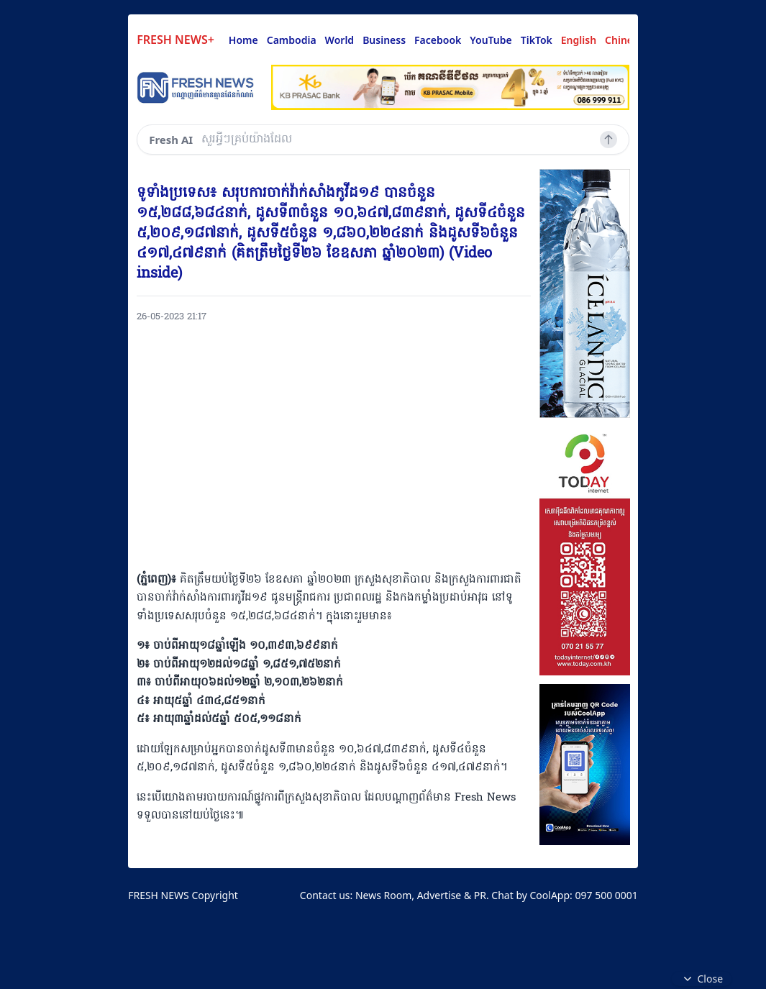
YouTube (490, 40)
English (578, 40)
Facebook (437, 40)
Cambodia (291, 40)
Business (384, 40)
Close (702, 979)
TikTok (536, 40)
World (340, 40)
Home (243, 40)
